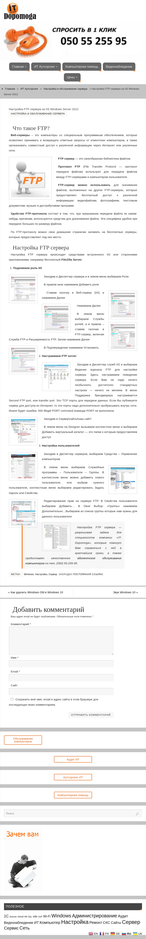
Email (15, 671)
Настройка (41, 574)
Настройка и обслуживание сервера (65, 88)
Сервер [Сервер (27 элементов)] (131, 922)
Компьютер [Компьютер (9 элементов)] (50, 922)
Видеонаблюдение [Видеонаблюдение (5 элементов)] (18, 923)
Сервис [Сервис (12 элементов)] (11, 928)
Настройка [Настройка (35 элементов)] (74, 922)
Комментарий (21, 624)
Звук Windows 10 (124, 592)
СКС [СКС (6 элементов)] (106, 923)
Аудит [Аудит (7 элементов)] (123, 916)
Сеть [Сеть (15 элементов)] (25, 928)
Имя (14, 657)
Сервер (53, 574)
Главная (10, 88)
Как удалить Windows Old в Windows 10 (36, 592)
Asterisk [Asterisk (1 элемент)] (13, 916)
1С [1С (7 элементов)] (6, 916)
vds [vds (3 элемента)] (35, 916)
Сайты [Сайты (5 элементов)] (116, 923)
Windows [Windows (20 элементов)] (61, 915)
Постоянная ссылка (88, 574)
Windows (29, 574)
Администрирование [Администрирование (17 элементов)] (94, 915)
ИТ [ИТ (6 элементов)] (36, 923)
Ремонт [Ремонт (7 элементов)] (95, 922)
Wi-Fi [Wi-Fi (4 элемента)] (47, 916)
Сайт (14, 685)
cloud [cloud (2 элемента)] (20, 916)
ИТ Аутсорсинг (29, 88)
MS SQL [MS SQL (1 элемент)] (28, 916)
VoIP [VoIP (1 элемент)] (40, 916)
